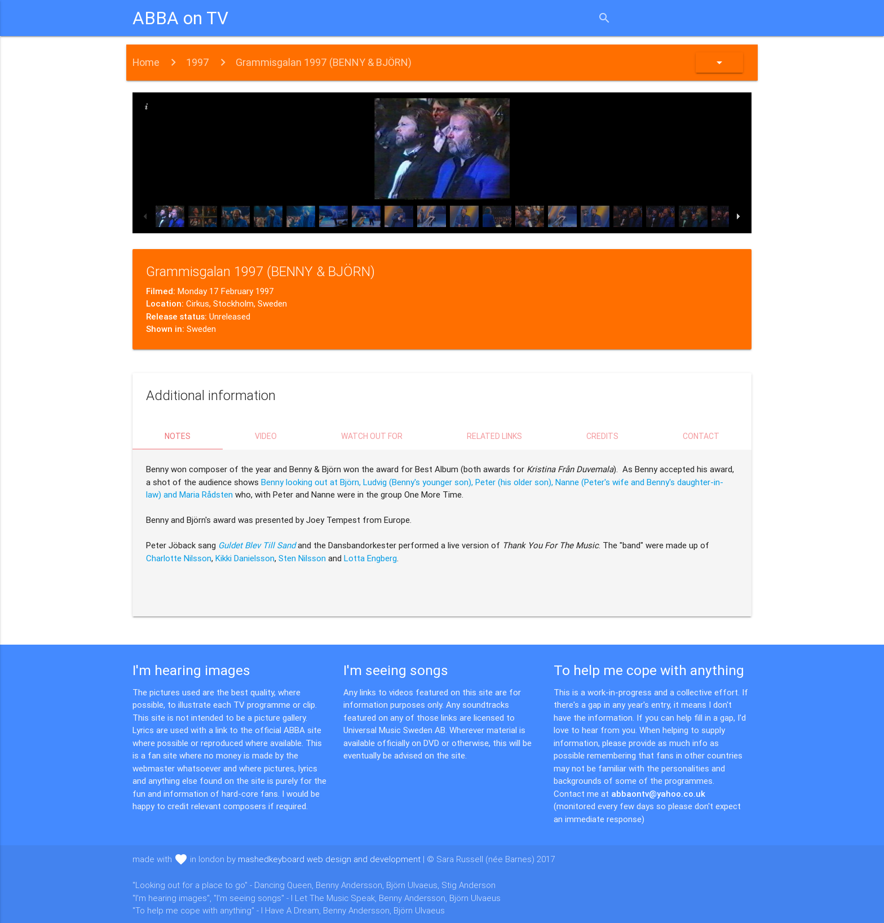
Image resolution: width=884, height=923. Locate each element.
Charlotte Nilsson (178, 558)
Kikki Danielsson (245, 558)
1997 (197, 62)
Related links (494, 436)
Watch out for (372, 436)
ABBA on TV (180, 18)
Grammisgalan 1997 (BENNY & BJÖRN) (324, 62)
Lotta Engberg (370, 558)
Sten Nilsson (302, 558)
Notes (178, 436)
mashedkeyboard (329, 859)
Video (266, 436)
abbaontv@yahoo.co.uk (658, 793)
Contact (701, 436)
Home (146, 62)
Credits (602, 436)
